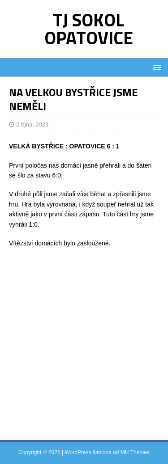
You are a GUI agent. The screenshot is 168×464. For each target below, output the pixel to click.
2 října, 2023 (32, 124)
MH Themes (135, 452)
